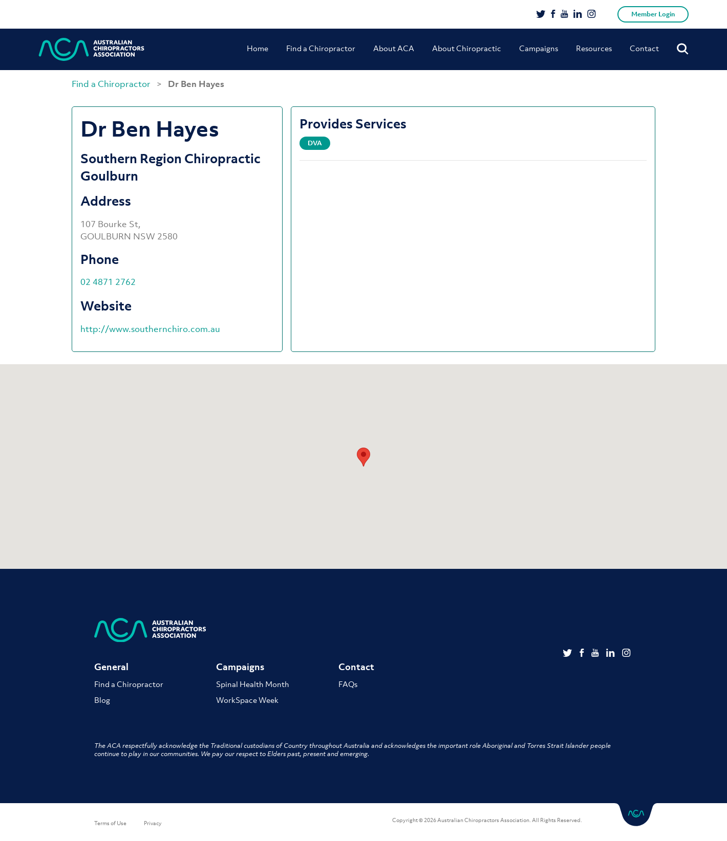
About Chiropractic (466, 48)
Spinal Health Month (252, 684)
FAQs (347, 684)
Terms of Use (110, 823)
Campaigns (538, 48)
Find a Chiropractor (320, 48)
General (111, 667)
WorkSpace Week (247, 700)
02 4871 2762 (108, 281)
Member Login (653, 14)
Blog (102, 700)
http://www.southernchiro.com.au (150, 329)
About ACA (393, 48)
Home (257, 48)
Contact (644, 48)
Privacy (153, 823)
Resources (594, 48)
